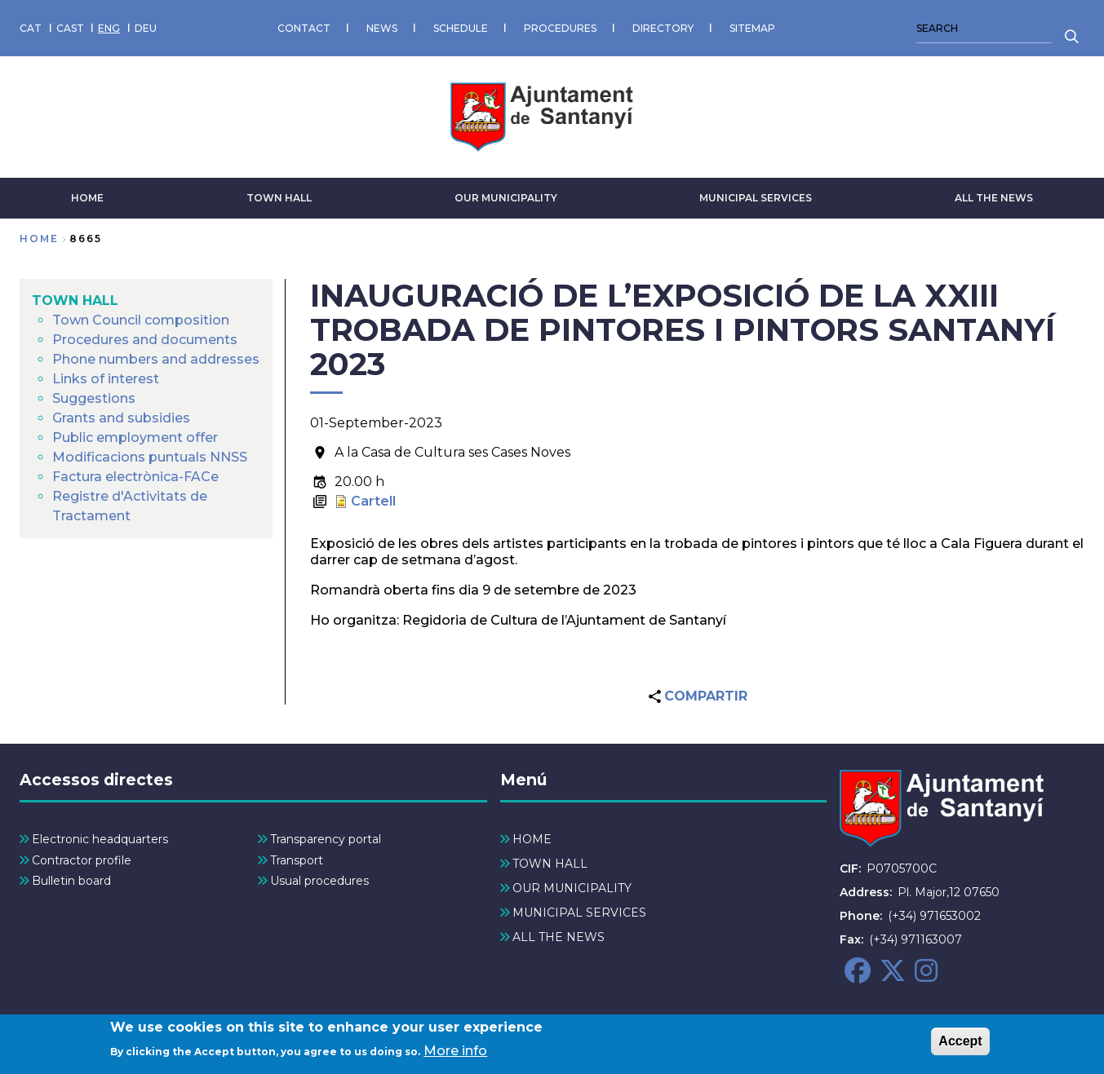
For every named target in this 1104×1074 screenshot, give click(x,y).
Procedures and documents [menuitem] (144, 339)
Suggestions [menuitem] (93, 398)
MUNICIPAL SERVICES (755, 198)
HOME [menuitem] (532, 839)
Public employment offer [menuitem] (135, 437)
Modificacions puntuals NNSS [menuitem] (149, 457)
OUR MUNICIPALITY (505, 198)
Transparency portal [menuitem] (325, 839)
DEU (146, 28)
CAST (70, 28)
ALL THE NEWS (994, 198)
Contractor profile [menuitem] (81, 860)
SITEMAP (752, 28)
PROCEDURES (560, 28)
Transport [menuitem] (296, 860)
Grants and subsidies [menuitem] (121, 418)
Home (39, 238)
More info (455, 1056)
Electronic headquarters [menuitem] (100, 839)
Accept (960, 1047)
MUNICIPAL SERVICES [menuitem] (579, 912)
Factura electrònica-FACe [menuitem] (135, 476)
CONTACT (303, 28)
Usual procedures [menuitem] (319, 880)
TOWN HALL (279, 198)
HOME (87, 198)
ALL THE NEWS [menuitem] (558, 937)
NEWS (381, 28)
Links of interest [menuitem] (105, 379)
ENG (109, 28)
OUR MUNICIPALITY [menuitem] (572, 888)
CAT (31, 28)
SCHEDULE (460, 28)
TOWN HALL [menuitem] (75, 300)
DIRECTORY (663, 28)
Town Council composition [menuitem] (140, 320)
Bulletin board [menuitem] (71, 880)
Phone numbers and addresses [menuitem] (155, 359)
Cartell (373, 501)
